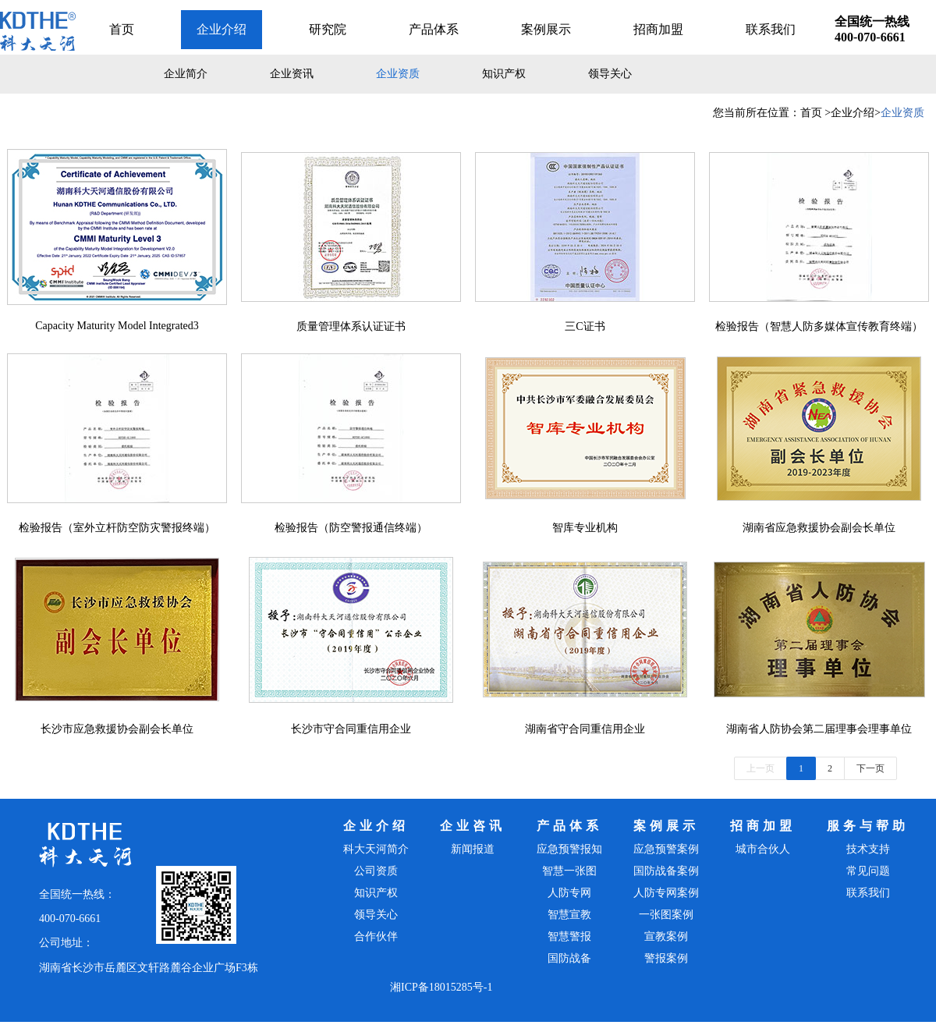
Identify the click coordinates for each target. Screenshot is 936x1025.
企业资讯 (292, 74)
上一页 (760, 768)
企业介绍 (221, 29)
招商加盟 (658, 29)
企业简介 (185, 74)
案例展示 (546, 29)
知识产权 (504, 74)
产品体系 (434, 29)
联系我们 (771, 29)
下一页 (870, 768)
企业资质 (398, 74)
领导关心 (610, 74)
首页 (121, 29)
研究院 (327, 29)
